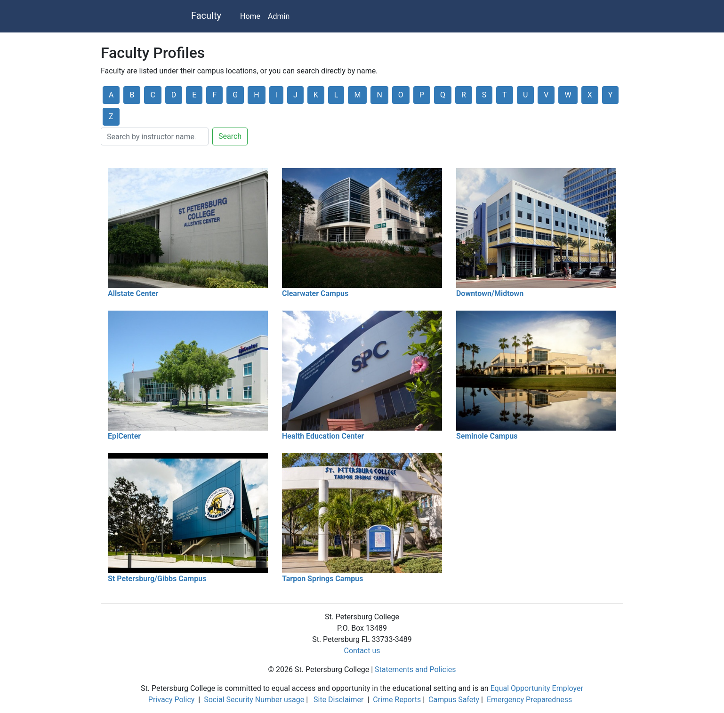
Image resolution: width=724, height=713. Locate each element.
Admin (279, 16)
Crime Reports (397, 699)
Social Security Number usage (254, 699)
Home (250, 16)
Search (229, 136)
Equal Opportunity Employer (537, 688)
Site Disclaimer (339, 699)
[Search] (155, 136)
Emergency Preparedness (529, 699)
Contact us (362, 650)
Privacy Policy (171, 699)
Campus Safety (453, 699)
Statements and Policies (415, 669)
